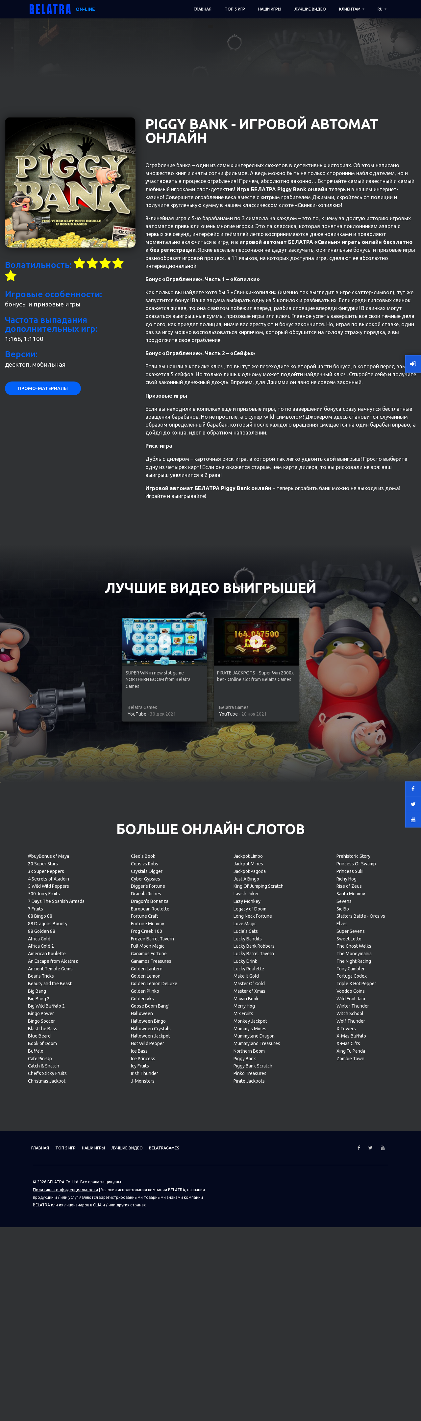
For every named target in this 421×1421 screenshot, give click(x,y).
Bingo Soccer (41, 1260)
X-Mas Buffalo (351, 1275)
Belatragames (195, 1387)
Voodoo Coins (350, 1230)
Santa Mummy (350, 1133)
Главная (202, 9)
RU (381, 9)
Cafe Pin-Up (40, 1298)
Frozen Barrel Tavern (152, 1178)
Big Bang (37, 1230)
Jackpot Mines (248, 1103)
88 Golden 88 (41, 1170)
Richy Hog (346, 1118)
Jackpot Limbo (248, 1095)
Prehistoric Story (353, 1095)
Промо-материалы (43, 628)
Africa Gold (39, 1178)
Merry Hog (244, 1245)
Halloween (142, 1253)
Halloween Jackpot (150, 1275)
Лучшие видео (310, 9)
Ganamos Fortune (149, 1193)
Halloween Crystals (151, 1268)
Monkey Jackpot (250, 1260)
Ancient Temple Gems (50, 1208)
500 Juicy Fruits (44, 1133)
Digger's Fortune (148, 1125)
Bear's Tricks (41, 1215)
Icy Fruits (140, 1305)
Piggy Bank (245, 1298)
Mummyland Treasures (257, 1283)
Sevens (344, 1140)
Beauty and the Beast (50, 1223)
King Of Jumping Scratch (259, 1125)
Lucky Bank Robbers (254, 1185)
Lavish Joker (246, 1133)
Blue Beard (39, 1275)
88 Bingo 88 (40, 1155)
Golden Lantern (146, 1208)
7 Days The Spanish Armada (56, 1140)
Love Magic (245, 1163)
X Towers (346, 1268)
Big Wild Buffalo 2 (46, 1245)
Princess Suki (349, 1110)
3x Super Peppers (46, 1110)
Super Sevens (350, 1170)
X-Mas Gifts (348, 1283)
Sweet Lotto (348, 1178)
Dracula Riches (146, 1133)
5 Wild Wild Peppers (48, 1125)
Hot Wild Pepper (147, 1283)
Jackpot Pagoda (250, 1110)
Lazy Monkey (247, 1140)
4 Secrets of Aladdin (48, 1118)
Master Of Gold (249, 1223)
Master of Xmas (249, 1230)
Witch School (349, 1253)
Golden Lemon (146, 1215)
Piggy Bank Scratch (253, 1305)
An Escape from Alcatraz (53, 1200)
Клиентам (350, 9)
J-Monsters (143, 1320)
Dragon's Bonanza (149, 1140)
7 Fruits (35, 1148)
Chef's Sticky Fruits (47, 1313)
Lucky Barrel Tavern (254, 1193)
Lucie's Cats (246, 1170)
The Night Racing (353, 1200)
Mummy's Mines (250, 1268)
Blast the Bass (42, 1268)
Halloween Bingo (148, 1260)
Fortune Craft (144, 1155)
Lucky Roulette (249, 1208)
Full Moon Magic (147, 1185)
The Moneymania (354, 1193)
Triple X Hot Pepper (356, 1223)
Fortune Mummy (147, 1163)
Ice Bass (139, 1290)
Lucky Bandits (248, 1178)
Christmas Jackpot (46, 1320)
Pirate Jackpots (249, 1320)
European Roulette (150, 1148)
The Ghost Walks (353, 1185)
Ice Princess (143, 1298)
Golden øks (142, 1238)
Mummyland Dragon (254, 1275)
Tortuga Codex (351, 1215)
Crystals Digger (146, 1110)
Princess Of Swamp (356, 1103)
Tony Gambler (350, 1208)
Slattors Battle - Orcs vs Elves (360, 1159)
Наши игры (269, 9)
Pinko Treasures (250, 1313)
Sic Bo (342, 1148)
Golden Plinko (145, 1230)
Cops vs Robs (144, 1103)
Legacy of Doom (250, 1148)
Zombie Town (350, 1298)
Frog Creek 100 (146, 1170)
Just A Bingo (246, 1118)
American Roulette (47, 1193)
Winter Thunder (352, 1245)
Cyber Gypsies (145, 1118)
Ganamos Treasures (151, 1200)
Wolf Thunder (350, 1260)
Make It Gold (246, 1215)
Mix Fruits (243, 1253)
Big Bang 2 (39, 1238)
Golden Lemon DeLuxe (154, 1223)
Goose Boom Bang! (150, 1245)
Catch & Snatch (43, 1305)
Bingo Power (41, 1253)
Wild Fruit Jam (350, 1238)
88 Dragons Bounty (47, 1163)
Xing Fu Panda (350, 1290)
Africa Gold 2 (41, 1185)
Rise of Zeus (349, 1125)
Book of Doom (42, 1283)
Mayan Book (246, 1238)
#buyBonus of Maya (48, 1095)
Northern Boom (249, 1290)
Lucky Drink (245, 1200)
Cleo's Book (143, 1095)
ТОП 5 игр (235, 9)
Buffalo (35, 1290)
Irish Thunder (144, 1313)
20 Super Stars (43, 1103)
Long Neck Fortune (253, 1155)
